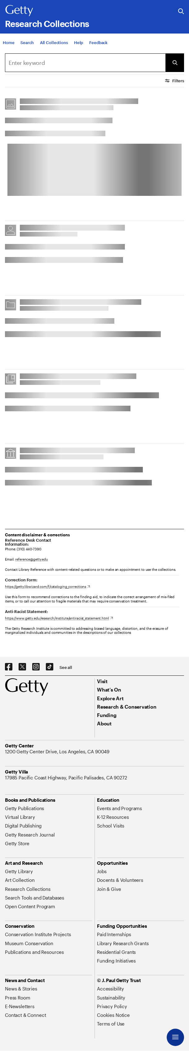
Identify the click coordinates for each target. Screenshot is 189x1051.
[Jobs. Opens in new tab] (101, 871)
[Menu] (175, 1037)
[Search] (26, 42)
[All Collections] (54, 42)
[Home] (8, 42)
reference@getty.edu (31, 559)
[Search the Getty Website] (181, 11)
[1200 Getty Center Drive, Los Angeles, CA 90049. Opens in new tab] (58, 751)
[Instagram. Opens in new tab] (36, 667)
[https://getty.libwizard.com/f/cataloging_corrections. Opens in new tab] (47, 586)
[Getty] (19, 11)
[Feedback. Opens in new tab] (98, 42)
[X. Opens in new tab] (22, 667)
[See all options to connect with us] (65, 667)
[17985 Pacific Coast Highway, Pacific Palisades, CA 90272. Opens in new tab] (66, 777)
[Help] (78, 42)
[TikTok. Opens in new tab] (49, 667)
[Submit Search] (174, 62)
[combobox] (85, 62)
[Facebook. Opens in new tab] (8, 667)
